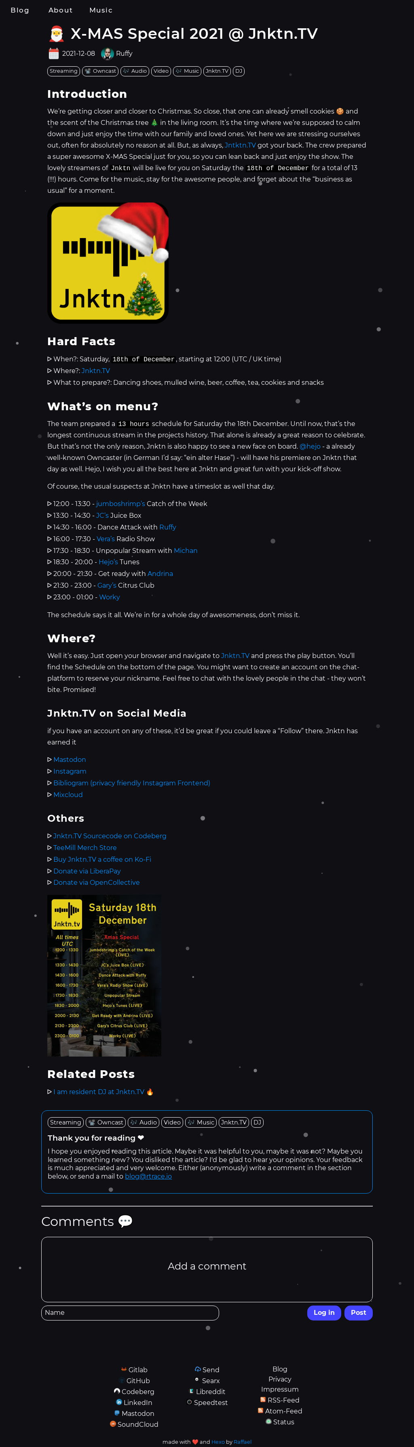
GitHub (138, 1381)
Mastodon (69, 760)
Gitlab (138, 1370)
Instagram (70, 771)
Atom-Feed (283, 1411)
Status (283, 1422)
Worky (109, 597)
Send (211, 1370)
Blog (20, 10)
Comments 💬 (87, 1221)
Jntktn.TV (240, 145)
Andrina (160, 574)
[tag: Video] (161, 71)
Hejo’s (108, 562)
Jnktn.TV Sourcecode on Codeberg (110, 836)
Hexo (218, 1442)
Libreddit (211, 1392)
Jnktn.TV (96, 371)
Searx (211, 1381)
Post (358, 1312)
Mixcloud (68, 795)
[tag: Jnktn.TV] (217, 71)
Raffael (242, 1442)
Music (101, 10)
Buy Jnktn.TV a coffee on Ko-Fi (102, 859)
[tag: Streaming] (63, 71)
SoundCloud (138, 1424)
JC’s (102, 515)
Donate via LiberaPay (87, 871)
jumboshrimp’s (120, 504)
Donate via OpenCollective (96, 882)
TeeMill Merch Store (85, 848)
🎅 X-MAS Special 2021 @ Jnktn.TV (182, 33)
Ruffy (124, 54)
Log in (324, 1312)
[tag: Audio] (134, 71)
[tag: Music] (187, 71)
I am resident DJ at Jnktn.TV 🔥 (103, 1092)
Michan (186, 551)
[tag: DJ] (239, 71)
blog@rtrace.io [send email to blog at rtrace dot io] (148, 1176)
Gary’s (106, 585)
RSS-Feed (284, 1400)
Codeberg (138, 1392)
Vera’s (106, 539)
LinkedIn (138, 1403)
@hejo (310, 446)
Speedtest (211, 1403)
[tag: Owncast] (100, 71)
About (61, 10)
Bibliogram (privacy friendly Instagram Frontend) (131, 783)
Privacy (279, 1379)
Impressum (280, 1389)
